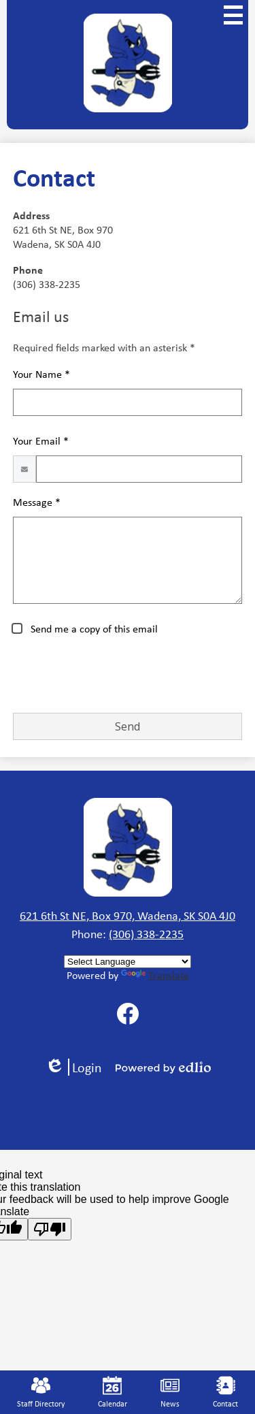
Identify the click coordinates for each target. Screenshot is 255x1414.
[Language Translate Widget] (127, 961)
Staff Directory (41, 1392)
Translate (155, 975)
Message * (37, 502)
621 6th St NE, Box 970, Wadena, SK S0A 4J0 (127, 915)
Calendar (112, 1392)
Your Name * (41, 374)
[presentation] (116, 675)
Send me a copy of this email (93, 629)
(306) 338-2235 (146, 934)
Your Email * (41, 441)
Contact (225, 1392)
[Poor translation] (49, 1229)
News (170, 1392)
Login (73, 1067)
